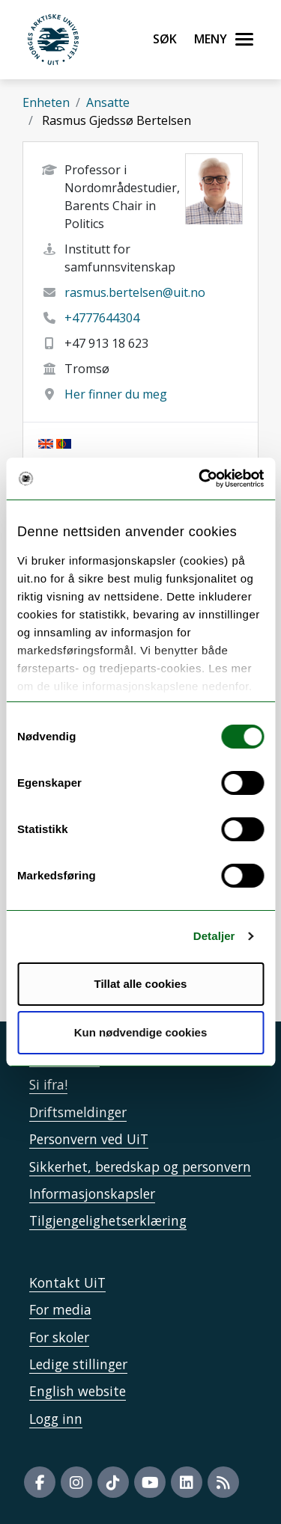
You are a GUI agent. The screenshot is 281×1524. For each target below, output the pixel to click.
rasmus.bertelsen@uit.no (134, 292)
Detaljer (214, 936)
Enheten (46, 102)
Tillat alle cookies (140, 983)
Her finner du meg (115, 394)
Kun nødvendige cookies (141, 1032)
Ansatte (108, 102)
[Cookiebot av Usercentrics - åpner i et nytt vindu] (200, 478)
